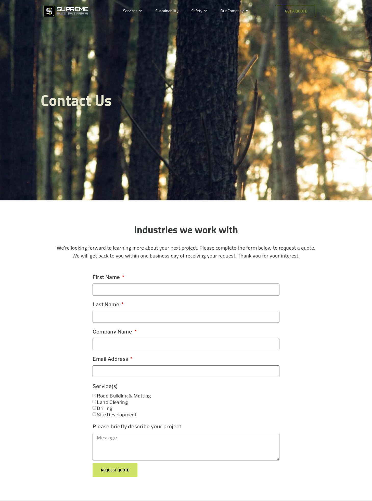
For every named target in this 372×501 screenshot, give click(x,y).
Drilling (104, 408)
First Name (107, 277)
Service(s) (105, 386)
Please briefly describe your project (137, 426)
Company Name (113, 332)
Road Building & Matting (124, 396)
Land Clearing (112, 402)
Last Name (106, 304)
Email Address (111, 359)
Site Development (117, 414)
